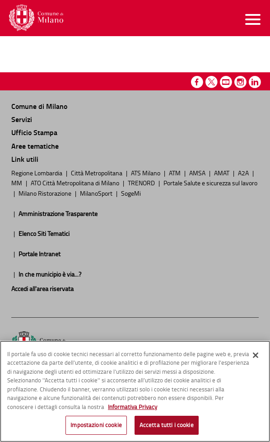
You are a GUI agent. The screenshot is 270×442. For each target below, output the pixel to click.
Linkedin (255, 82)
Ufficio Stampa (34, 132)
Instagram (240, 82)
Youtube (226, 82)
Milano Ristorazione (46, 192)
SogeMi (131, 192)
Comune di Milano (39, 106)
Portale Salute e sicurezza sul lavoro (210, 182)
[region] (135, 391)
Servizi (21, 119)
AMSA (198, 172)
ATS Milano (146, 172)
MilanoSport (97, 192)
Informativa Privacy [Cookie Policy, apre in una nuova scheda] (132, 407)
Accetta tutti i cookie (167, 425)
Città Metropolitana (97, 172)
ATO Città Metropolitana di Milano (76, 182)
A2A (244, 172)
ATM (175, 172)
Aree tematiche (35, 146)
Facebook (197, 82)
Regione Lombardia (37, 172)
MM (17, 182)
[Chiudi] (255, 355)
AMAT (222, 172)
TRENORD (142, 182)
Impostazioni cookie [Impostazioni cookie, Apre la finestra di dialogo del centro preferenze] (95, 425)
